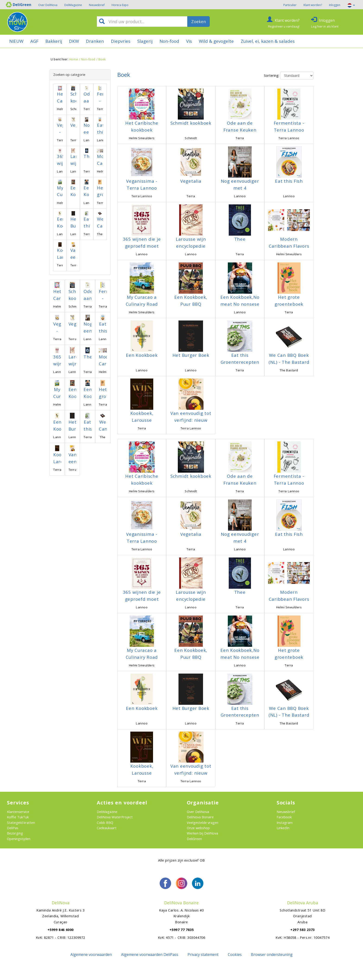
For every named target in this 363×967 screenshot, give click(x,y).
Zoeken (198, 21)
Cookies (235, 954)
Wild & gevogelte (216, 41)
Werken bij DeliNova (202, 833)
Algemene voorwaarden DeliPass (149, 954)
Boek (102, 59)
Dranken (95, 41)
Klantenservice (18, 811)
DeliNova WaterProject (115, 817)
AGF (34, 41)
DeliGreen (194, 838)
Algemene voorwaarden (91, 954)
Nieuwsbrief (97, 5)
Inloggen (334, 5)
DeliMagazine (73, 5)
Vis (189, 41)
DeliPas (12, 827)
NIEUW (16, 41)
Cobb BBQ (105, 822)
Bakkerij (53, 41)
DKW (74, 41)
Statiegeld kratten (21, 822)
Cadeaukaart (106, 827)
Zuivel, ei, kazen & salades (268, 41)
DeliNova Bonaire (200, 817)
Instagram (285, 822)
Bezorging (15, 833)
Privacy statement (203, 954)
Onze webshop (198, 827)
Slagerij (145, 41)
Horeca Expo (120, 5)
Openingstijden (18, 838)
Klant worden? (313, 5)
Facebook (284, 817)
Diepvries (120, 41)
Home (73, 59)
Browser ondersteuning (272, 954)
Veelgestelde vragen (202, 822)
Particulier (290, 5)
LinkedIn (283, 827)
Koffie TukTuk (18, 817)
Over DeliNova (47, 5)
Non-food (169, 41)
